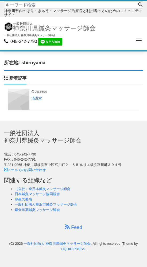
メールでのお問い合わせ (25, 170)
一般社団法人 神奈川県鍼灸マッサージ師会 (57, 244)
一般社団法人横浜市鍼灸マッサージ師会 (46, 204)
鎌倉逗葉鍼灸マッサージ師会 (37, 210)
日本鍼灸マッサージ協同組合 (37, 194)
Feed (73, 227)
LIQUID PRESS (73, 249)
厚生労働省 (23, 199)
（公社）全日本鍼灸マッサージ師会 (42, 189)
